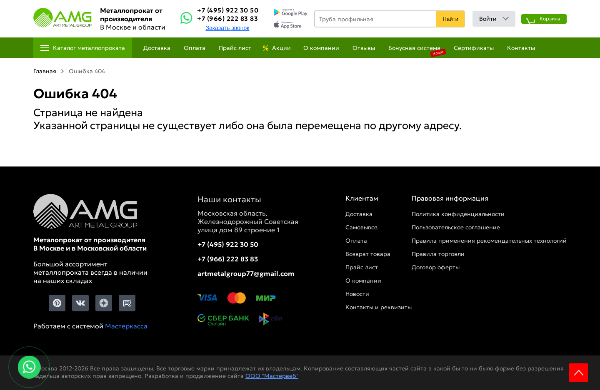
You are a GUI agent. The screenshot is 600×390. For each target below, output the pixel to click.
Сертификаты (474, 48)
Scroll (578, 372)
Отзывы (363, 48)
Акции (281, 48)
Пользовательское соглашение (456, 227)
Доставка (156, 48)
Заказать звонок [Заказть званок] (227, 28)
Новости (357, 294)
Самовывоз (361, 227)
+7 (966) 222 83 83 (227, 18)
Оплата (194, 48)
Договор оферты (436, 267)
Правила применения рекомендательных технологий (489, 240)
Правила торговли (438, 254)
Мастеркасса (126, 326)
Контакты (521, 48)
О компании (321, 48)
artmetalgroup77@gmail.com (246, 273)
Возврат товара (367, 254)
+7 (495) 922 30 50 (227, 10)
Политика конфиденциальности (458, 214)
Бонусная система (414, 48)
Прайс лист (235, 48)
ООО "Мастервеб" (271, 376)
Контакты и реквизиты (378, 307)
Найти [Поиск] (450, 19)
